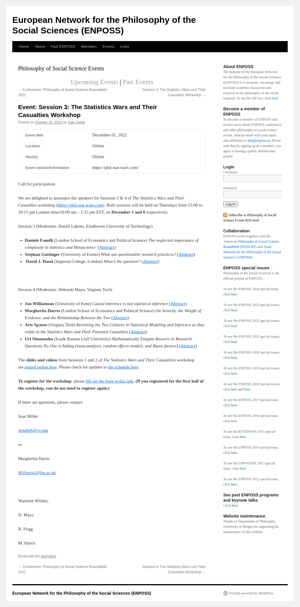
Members (89, 46)
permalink (48, 556)
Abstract (106, 247)
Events (109, 46)
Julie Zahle (76, 122)
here (275, 98)
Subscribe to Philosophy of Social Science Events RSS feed (250, 217)
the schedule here (123, 367)
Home (24, 46)
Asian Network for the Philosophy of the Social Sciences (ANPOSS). (252, 252)
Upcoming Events (94, 82)
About (40, 46)
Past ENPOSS (63, 46)
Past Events (138, 82)
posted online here (41, 367)
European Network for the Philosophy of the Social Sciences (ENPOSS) (81, 593)
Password (230, 188)
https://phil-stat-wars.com (80, 205)
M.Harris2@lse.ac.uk (37, 472)
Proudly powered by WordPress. (251, 593)
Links (124, 46)
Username (230, 172)
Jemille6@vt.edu (33, 430)
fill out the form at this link (109, 381)
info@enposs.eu (259, 140)
